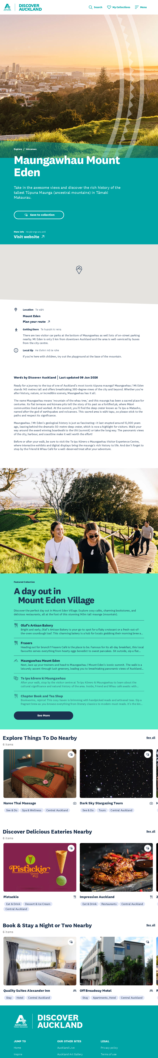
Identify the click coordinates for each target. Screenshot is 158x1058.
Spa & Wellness (31, 810)
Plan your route (37, 322)
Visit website (29, 236)
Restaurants (109, 904)
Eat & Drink (13, 904)
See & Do (11, 810)
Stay (9, 997)
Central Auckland (57, 810)
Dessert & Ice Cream (37, 904)
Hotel (20, 997)
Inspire (18, 1054)
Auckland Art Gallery (70, 1054)
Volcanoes (31, 149)
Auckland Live (66, 1048)
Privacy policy (109, 1048)
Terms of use (108, 1054)
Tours (102, 810)
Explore (18, 149)
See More (43, 715)
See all (150, 737)
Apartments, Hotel (104, 997)
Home (17, 1048)
